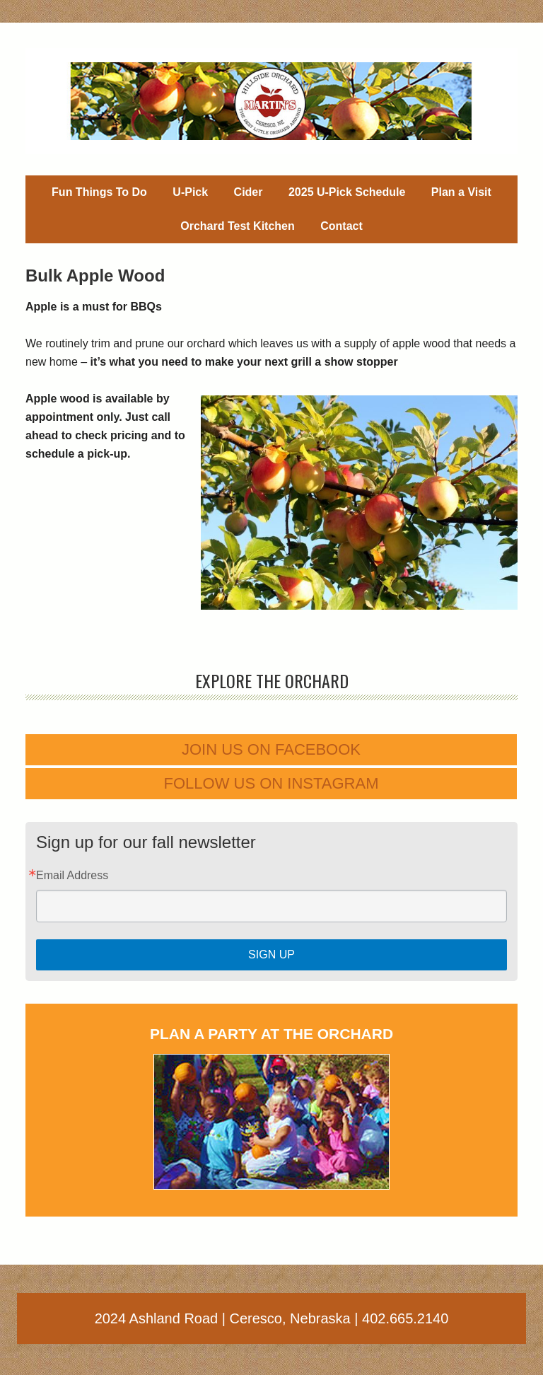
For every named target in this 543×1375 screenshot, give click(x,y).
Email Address (72, 875)
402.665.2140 (405, 1318)
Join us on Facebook (271, 749)
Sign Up (271, 954)
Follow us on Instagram (271, 783)
